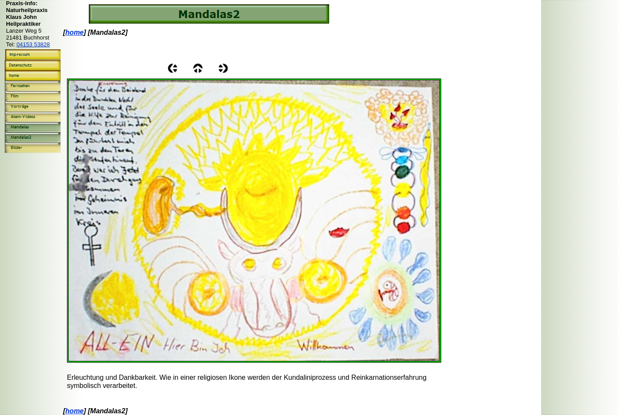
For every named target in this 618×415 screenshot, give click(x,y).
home (74, 32)
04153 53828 (33, 44)
